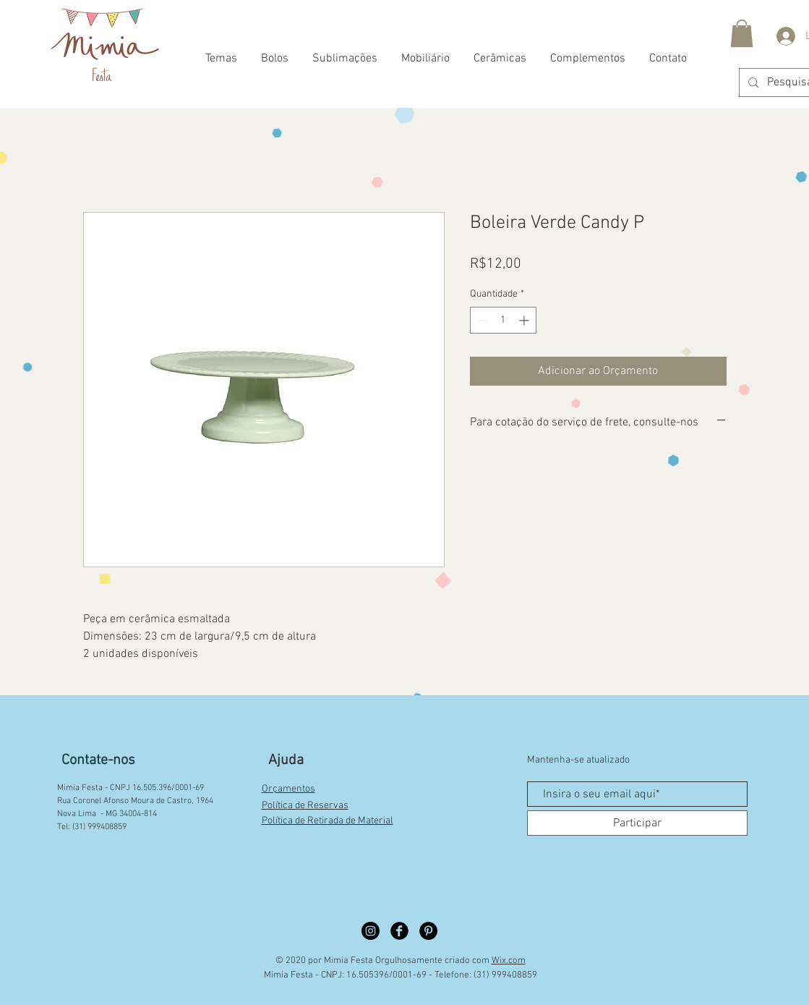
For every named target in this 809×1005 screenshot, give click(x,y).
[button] (741, 33)
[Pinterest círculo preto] (428, 931)
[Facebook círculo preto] (399, 931)
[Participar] (637, 823)
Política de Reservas (305, 806)
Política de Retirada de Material (327, 821)
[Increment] (525, 320)
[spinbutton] (503, 320)
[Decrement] (481, 320)
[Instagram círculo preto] (370, 931)
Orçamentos (288, 789)
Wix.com (509, 961)
